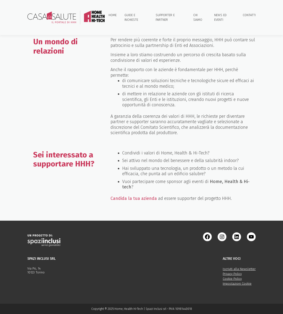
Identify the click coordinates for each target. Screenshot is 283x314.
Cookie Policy (232, 279)
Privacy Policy (232, 274)
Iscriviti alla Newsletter (239, 269)
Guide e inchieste (131, 17)
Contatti (249, 15)
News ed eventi (220, 17)
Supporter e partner (165, 17)
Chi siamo (197, 17)
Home (113, 15)
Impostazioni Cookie (237, 283)
